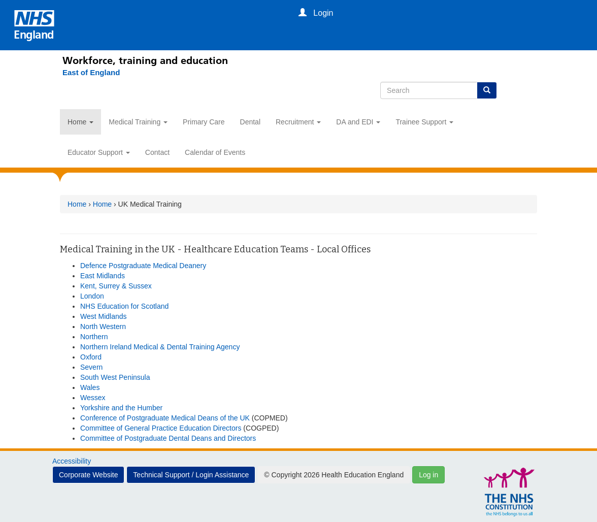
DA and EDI (358, 122)
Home (80, 122)
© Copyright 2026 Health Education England (334, 475)
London (92, 296)
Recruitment (298, 122)
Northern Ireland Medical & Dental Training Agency (160, 347)
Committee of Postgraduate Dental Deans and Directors (168, 438)
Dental (250, 122)
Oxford (91, 357)
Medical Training (138, 122)
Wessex (93, 398)
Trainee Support (424, 122)
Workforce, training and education (145, 60)
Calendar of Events (215, 152)
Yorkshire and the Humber (121, 408)
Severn (91, 367)
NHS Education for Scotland (124, 306)
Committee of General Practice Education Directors (160, 428)
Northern (94, 337)
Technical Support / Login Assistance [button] (191, 475)
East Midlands (102, 276)
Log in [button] (428, 475)
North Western (103, 326)
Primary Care (203, 122)
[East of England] (86, 73)
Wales (90, 387)
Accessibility (71, 461)
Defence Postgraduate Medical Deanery (143, 266)
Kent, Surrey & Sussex (116, 286)
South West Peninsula (115, 377)
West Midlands (103, 316)
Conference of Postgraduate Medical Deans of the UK (165, 418)
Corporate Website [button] (88, 475)
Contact (157, 152)
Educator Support (99, 152)
